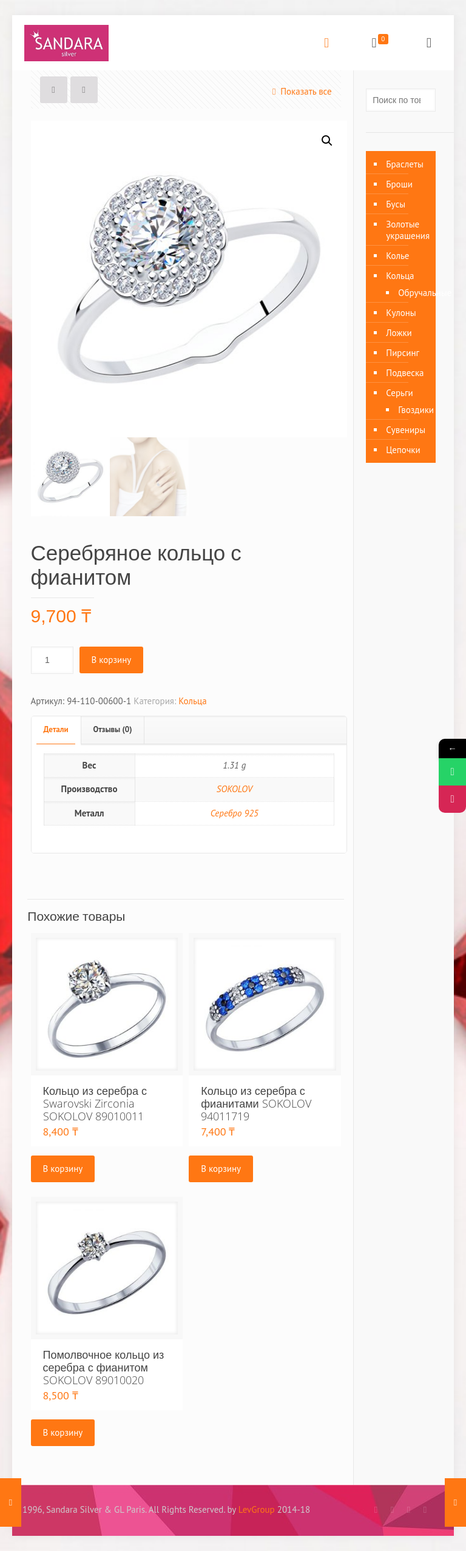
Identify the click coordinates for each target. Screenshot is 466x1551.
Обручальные (411, 292)
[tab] (56, 730)
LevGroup (256, 1509)
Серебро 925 (234, 813)
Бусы (395, 204)
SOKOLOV (234, 789)
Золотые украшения (408, 229)
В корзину (112, 659)
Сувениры (405, 430)
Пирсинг (402, 352)
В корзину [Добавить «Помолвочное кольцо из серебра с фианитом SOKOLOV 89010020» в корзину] (63, 1432)
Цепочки (403, 450)
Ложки (399, 332)
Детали (56, 729)
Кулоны (401, 312)
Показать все (300, 91)
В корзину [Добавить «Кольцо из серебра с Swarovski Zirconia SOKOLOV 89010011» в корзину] (63, 1168)
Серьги (399, 393)
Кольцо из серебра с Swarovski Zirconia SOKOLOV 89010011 (95, 1103)
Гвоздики (411, 410)
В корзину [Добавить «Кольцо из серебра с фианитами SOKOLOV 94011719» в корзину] (221, 1168)
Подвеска (405, 372)
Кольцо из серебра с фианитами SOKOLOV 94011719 (256, 1103)
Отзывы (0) (112, 729)
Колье (397, 255)
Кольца (192, 701)
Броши (399, 184)
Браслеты (405, 164)
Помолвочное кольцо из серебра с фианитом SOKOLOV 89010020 (103, 1367)
